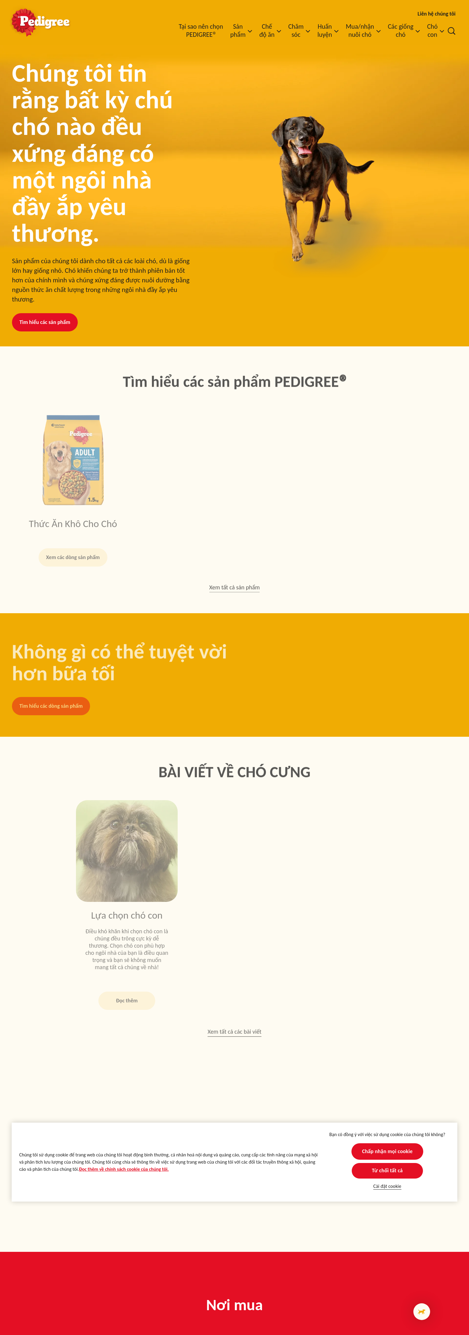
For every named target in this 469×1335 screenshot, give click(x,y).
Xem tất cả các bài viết (234, 1034)
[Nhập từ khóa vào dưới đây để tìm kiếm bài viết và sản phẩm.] (452, 31)
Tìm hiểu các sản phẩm (44, 322)
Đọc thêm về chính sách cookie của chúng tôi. (124, 1169)
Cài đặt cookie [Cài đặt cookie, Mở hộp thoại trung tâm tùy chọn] (387, 1186)
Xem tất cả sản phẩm (234, 590)
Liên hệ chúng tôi (437, 14)
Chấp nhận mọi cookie (387, 1151)
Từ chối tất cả (387, 1170)
